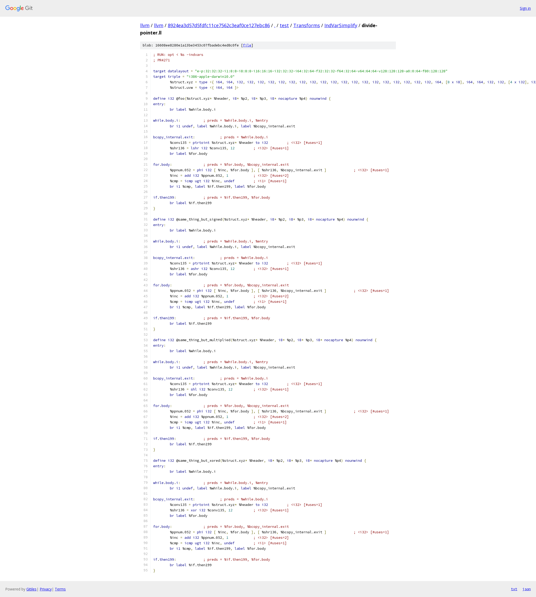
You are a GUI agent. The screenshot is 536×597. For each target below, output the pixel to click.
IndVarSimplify (340, 25)
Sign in (525, 8)
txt (514, 589)
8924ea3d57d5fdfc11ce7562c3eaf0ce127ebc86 (219, 25)
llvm (145, 25)
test (284, 25)
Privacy (46, 589)
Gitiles (31, 589)
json (526, 589)
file (247, 45)
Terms (60, 589)
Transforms (306, 25)
